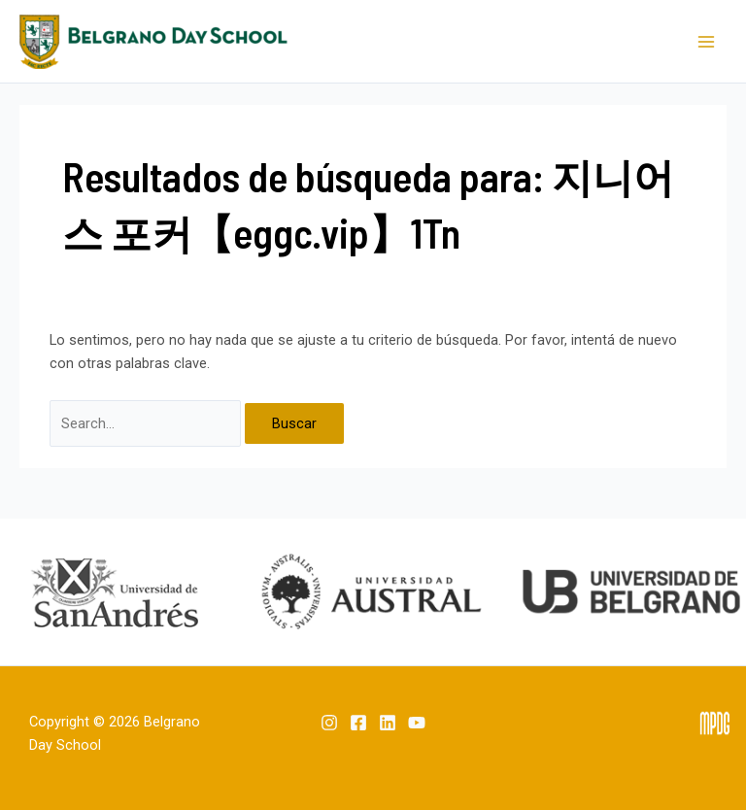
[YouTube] (416, 722)
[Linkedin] (387, 722)
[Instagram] (329, 722)
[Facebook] (358, 722)
